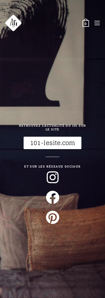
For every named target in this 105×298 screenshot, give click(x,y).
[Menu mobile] (95, 23)
